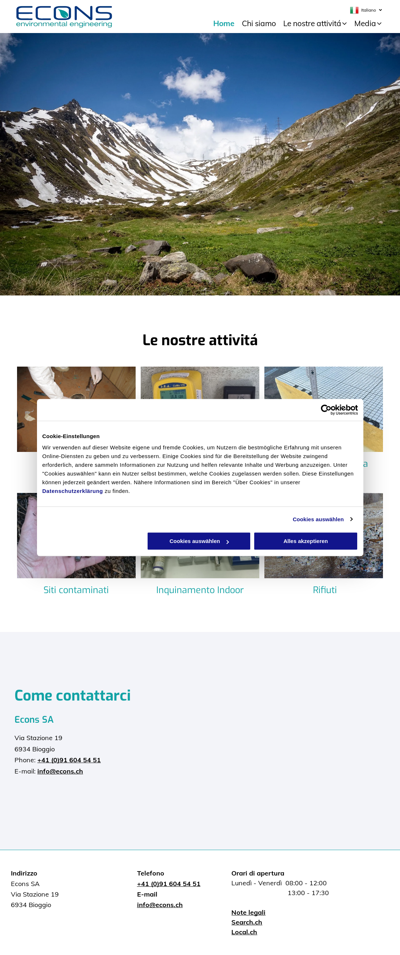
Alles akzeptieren (306, 541)
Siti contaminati (76, 590)
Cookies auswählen (318, 519)
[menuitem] (224, 23)
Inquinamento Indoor (200, 590)
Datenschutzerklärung (72, 491)
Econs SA (34, 720)
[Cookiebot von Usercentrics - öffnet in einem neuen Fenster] (326, 409)
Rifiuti (325, 590)
